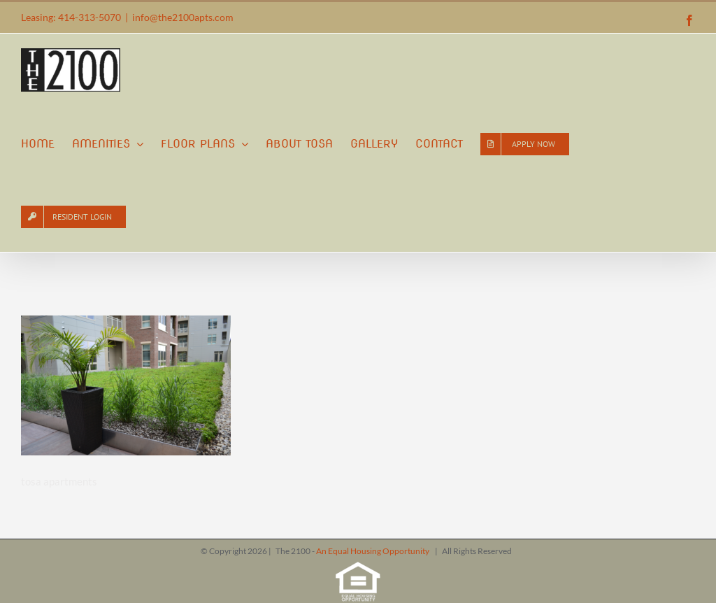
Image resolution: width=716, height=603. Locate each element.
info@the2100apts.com (183, 17)
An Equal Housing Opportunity (373, 551)
